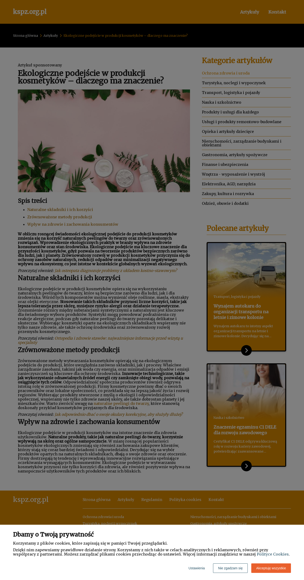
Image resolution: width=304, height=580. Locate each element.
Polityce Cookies (273, 554)
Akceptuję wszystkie (271, 568)
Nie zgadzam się (230, 568)
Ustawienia (197, 568)
